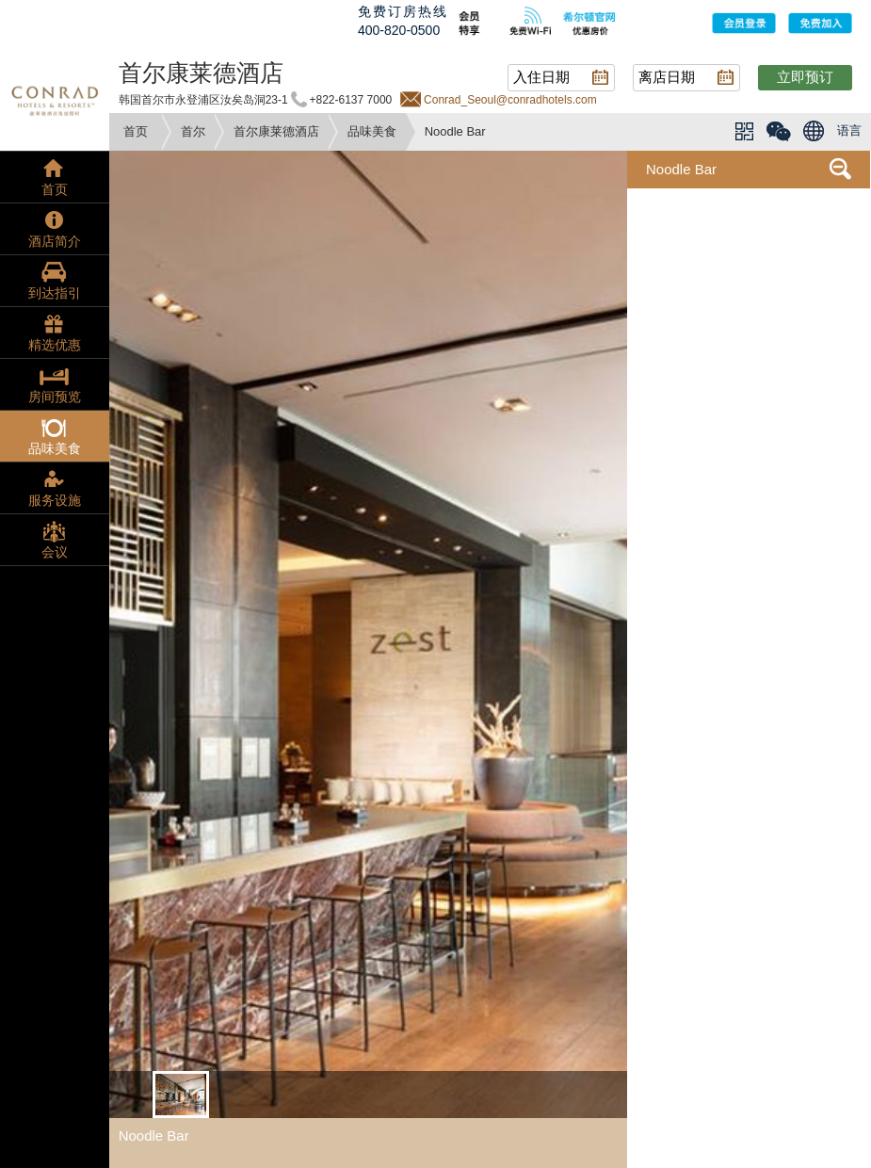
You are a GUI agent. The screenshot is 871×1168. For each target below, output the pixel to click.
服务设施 (54, 500)
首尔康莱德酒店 (276, 131)
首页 (135, 131)
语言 (849, 130)
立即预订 (805, 77)
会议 (54, 552)
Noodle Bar (681, 169)
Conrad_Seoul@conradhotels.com (510, 99)
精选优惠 (54, 344)
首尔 (193, 131)
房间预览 (54, 396)
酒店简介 (54, 241)
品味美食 (371, 131)
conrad (54, 99)
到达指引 (54, 292)
